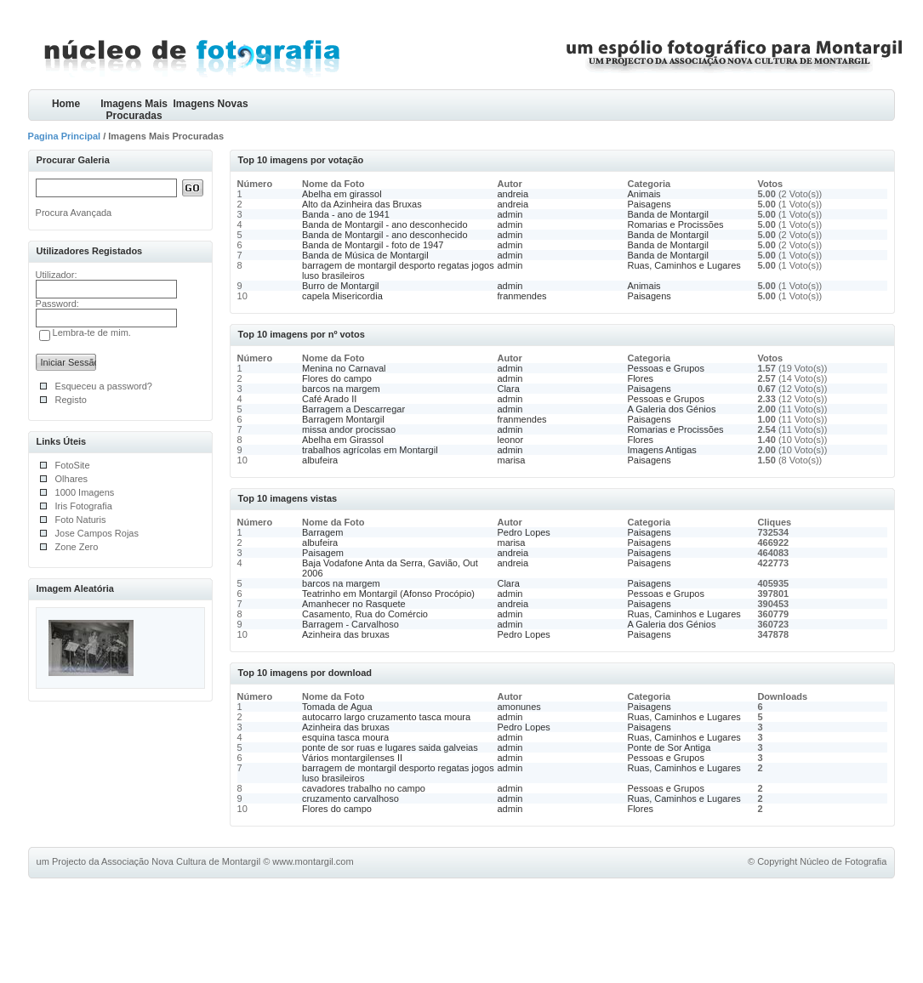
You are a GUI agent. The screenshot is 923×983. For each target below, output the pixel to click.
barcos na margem (341, 389)
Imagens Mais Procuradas (134, 109)
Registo (71, 400)
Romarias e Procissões (675, 224)
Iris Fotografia (83, 506)
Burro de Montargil (340, 286)
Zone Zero (77, 547)
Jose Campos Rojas (97, 533)
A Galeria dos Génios (671, 409)
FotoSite (72, 465)
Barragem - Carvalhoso (350, 624)
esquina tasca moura (345, 737)
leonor (510, 440)
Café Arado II (329, 399)
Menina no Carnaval (343, 368)
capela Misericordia (342, 296)
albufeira (320, 460)
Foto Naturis (80, 519)
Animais (643, 194)
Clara (508, 389)
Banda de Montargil (667, 214)
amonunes (518, 707)
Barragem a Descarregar (353, 409)
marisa (511, 460)
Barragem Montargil (343, 419)
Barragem (322, 532)
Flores (640, 378)
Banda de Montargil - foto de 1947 (372, 245)
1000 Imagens (85, 492)
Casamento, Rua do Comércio (365, 614)
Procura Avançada (74, 212)
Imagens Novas (211, 104)
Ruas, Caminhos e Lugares (683, 265)
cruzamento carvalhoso (350, 798)
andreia (512, 194)
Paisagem (323, 553)
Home (66, 104)
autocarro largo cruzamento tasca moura (386, 717)
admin (509, 214)
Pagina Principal (64, 136)
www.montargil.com (312, 861)
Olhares (71, 479)
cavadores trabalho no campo (363, 788)
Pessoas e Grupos (665, 368)
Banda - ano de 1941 (346, 214)
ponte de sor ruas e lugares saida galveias (390, 747)
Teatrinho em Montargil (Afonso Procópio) (388, 593)
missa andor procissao (349, 429)
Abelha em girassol (342, 194)
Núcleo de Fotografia (843, 861)
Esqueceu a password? (103, 386)
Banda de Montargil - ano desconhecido (384, 224)
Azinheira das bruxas (346, 634)
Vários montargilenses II (352, 758)
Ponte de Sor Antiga (668, 747)
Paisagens (648, 204)
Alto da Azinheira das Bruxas (362, 204)
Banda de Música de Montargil (365, 255)
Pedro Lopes (523, 532)
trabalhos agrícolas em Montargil (370, 450)
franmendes (521, 296)
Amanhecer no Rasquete (354, 604)
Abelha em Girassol (343, 440)
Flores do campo (337, 378)
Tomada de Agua (337, 707)
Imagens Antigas (661, 450)
